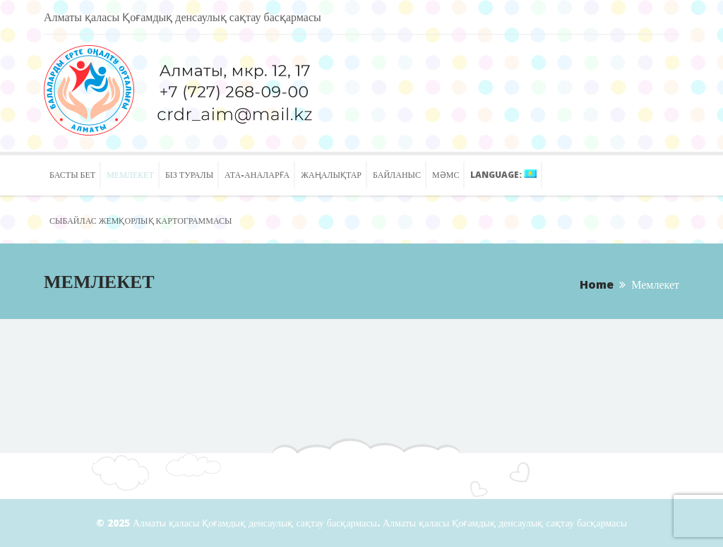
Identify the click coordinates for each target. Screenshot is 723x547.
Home (597, 284)
